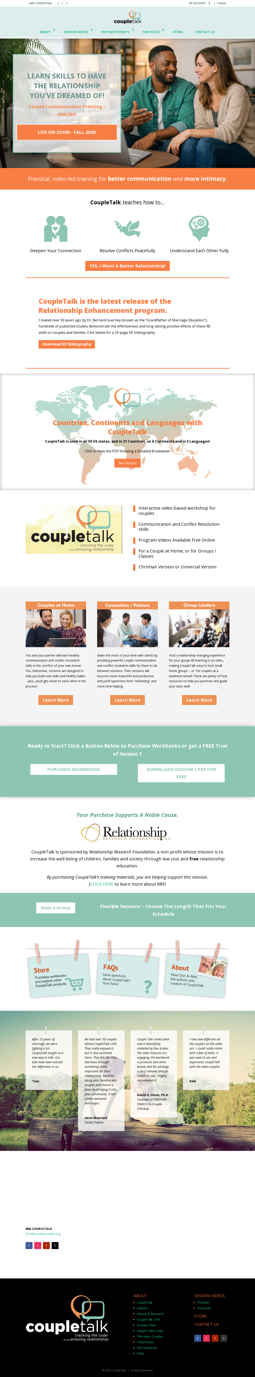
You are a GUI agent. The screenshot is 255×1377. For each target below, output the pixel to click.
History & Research (150, 1314)
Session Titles (146, 1325)
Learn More (56, 700)
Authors (142, 1308)
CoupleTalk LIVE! (148, 1319)
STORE (178, 32)
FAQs (140, 1353)
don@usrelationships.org (43, 1234)
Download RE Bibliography (66, 344)
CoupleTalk (144, 1302)
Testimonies (145, 1342)
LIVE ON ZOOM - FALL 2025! (67, 132)
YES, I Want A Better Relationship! (127, 266)
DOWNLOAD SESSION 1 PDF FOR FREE (181, 773)
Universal (203, 1308)
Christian (203, 1302)
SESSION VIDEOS (76, 32)
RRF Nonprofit (147, 1348)
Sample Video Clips (150, 1331)
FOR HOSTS (151, 32)
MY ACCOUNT (197, 3)
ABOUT (45, 32)
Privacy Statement (142, 1370)
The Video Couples (150, 1336)
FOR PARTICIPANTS (115, 32)
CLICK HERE (101, 884)
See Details (127, 462)
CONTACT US (205, 32)
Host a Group (55, 908)
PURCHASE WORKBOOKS (73, 769)
